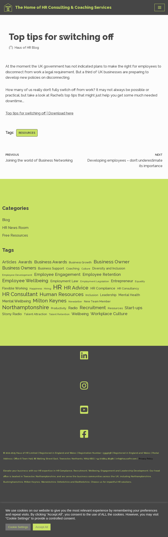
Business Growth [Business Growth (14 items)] (80, 262)
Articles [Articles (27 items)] (9, 262)
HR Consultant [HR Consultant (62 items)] (20, 294)
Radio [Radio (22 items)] (73, 308)
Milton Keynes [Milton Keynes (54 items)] (49, 300)
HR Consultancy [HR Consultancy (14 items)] (128, 288)
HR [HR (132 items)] (57, 287)
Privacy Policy (146, 458)
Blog (6, 220)
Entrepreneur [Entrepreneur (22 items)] (122, 281)
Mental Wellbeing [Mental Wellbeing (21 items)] (16, 301)
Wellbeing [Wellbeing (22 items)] (80, 314)
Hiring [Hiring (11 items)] (47, 288)
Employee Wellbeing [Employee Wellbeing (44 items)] (25, 280)
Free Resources (15, 235)
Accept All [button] (41, 527)
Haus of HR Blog (27, 47)
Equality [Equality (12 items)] (140, 281)
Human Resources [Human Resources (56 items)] (62, 294)
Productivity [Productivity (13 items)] (58, 308)
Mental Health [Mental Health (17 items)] (129, 295)
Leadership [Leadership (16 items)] (108, 295)
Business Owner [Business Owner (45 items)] (112, 261)
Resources (27, 132)
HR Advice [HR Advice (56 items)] (76, 288)
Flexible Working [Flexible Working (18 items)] (15, 288)
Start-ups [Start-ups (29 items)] (133, 307)
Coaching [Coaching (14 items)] (72, 268)
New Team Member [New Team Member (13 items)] (97, 301)
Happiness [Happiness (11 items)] (36, 288)
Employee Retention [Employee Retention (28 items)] (101, 274)
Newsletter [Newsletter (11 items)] (75, 301)
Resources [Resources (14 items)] (115, 308)
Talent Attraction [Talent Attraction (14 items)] (35, 314)
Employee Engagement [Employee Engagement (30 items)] (57, 274)
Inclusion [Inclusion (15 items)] (92, 295)
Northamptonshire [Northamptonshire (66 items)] (25, 307)
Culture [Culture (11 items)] (85, 268)
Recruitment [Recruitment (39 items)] (93, 307)
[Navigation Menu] (159, 7)
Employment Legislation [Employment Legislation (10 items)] (94, 281)
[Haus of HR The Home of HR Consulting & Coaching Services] (57, 7)
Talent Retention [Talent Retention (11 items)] (59, 314)
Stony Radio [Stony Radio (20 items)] (12, 314)
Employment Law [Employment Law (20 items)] (64, 281)
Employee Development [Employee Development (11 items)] (17, 275)
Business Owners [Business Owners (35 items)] (19, 268)
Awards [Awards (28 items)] (25, 262)
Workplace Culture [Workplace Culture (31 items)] (109, 313)
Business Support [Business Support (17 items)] (51, 268)
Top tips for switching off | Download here (39, 113)
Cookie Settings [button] (18, 527)
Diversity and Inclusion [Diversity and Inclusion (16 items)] (108, 268)
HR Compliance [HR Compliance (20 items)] (102, 288)
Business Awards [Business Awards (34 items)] (50, 261)
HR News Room (15, 228)
